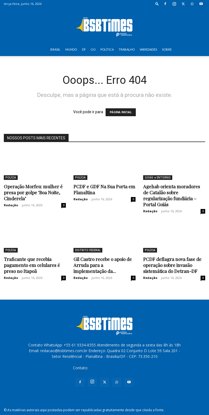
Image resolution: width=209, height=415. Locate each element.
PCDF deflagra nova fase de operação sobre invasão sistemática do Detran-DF (172, 265)
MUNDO (71, 49)
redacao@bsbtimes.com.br (112, 367)
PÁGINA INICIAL (121, 112)
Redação (11, 205)
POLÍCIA (10, 177)
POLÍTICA (107, 49)
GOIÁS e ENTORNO (158, 177)
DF (84, 49)
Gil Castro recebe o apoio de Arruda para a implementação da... (102, 265)
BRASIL (55, 49)
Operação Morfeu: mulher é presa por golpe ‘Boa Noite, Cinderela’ (33, 192)
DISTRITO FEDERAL (88, 250)
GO (93, 49)
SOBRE (167, 49)
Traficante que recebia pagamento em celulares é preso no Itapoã (32, 265)
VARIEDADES (148, 49)
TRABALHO (127, 49)
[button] (157, 4)
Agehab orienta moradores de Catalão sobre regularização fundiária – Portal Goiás (171, 195)
